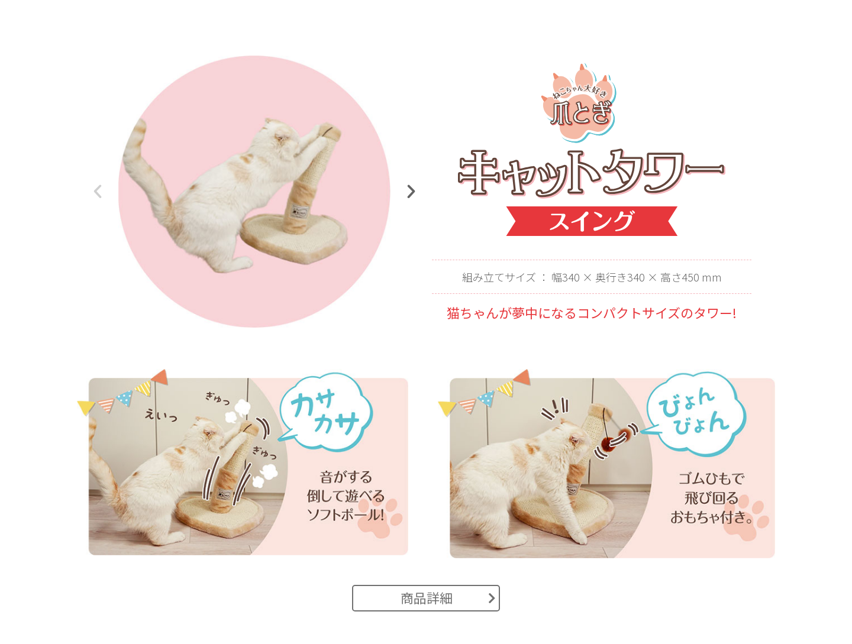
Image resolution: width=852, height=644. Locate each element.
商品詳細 (448, 597)
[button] (97, 191)
